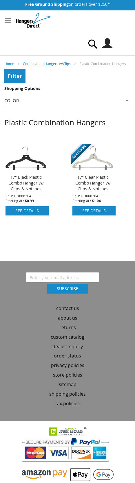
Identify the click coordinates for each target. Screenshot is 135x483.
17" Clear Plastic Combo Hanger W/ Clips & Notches (93, 184)
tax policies (67, 404)
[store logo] (33, 20)
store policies (67, 376)
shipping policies (67, 395)
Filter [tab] (15, 76)
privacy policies (67, 367)
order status (67, 357)
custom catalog (67, 338)
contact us (67, 310)
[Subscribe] (67, 290)
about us (67, 319)
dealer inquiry (67, 347)
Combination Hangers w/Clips (47, 63)
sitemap (67, 385)
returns (67, 328)
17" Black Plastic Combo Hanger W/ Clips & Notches (26, 184)
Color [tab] (11, 100)
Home (9, 63)
